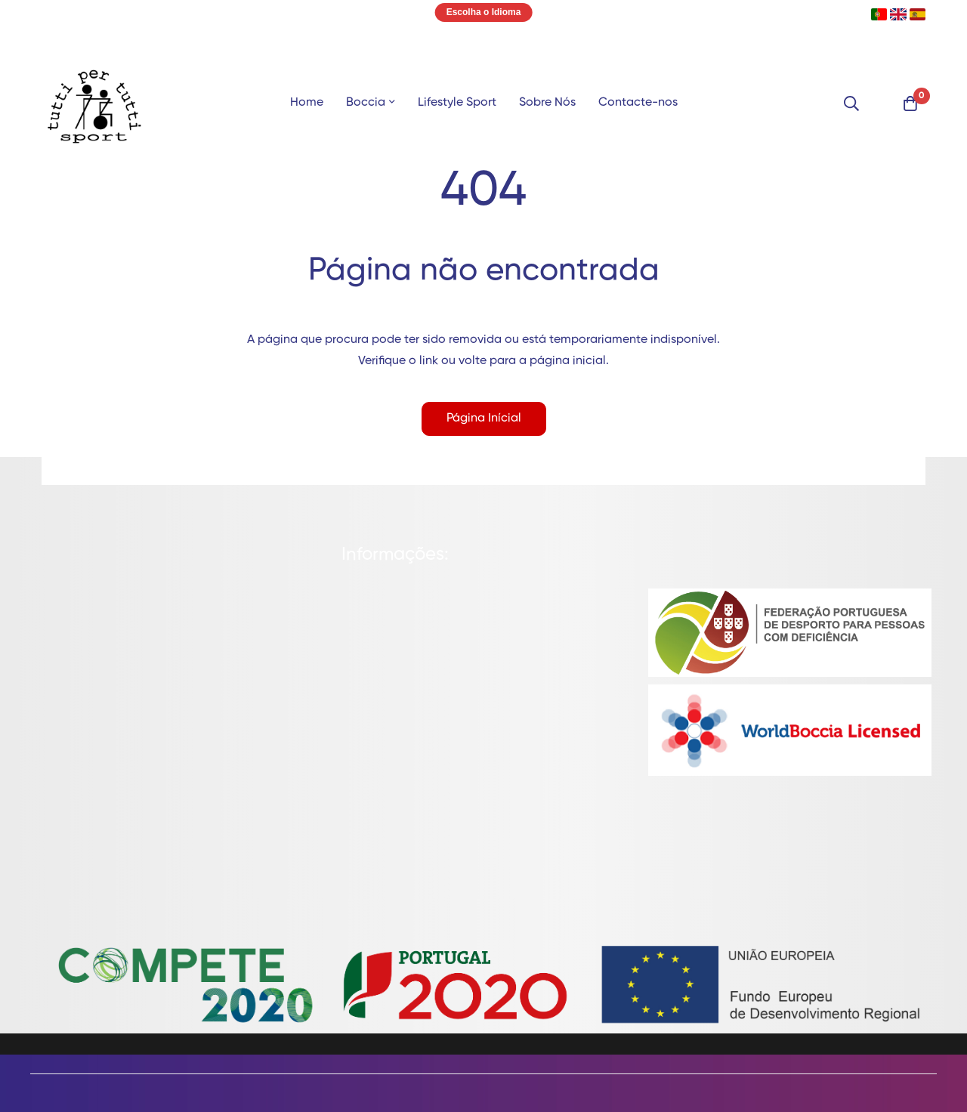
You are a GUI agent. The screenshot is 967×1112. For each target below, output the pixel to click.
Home (306, 103)
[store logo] (94, 103)
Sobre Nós (547, 103)
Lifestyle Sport (457, 103)
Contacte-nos (638, 103)
